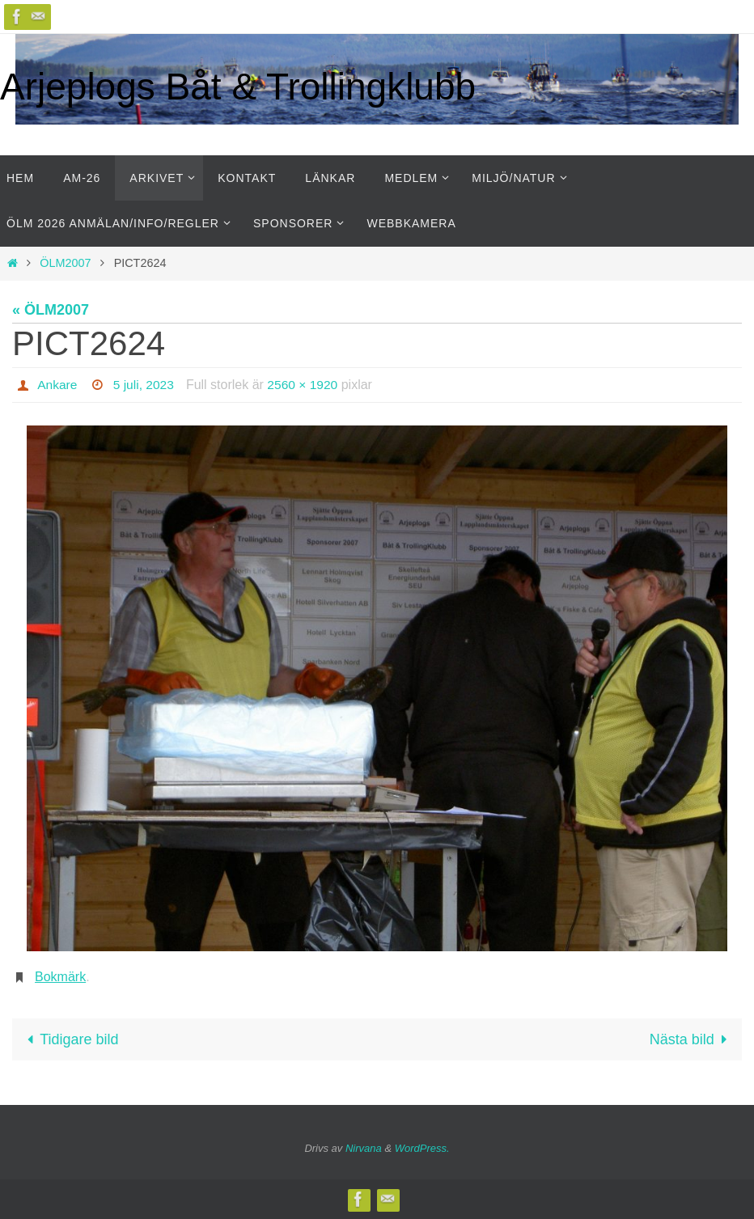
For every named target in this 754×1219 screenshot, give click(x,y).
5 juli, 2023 (145, 385)
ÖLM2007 (65, 262)
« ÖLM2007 (50, 310)
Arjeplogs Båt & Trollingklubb (238, 87)
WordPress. (422, 1148)
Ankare (57, 385)
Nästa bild (692, 1039)
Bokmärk (60, 977)
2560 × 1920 (306, 385)
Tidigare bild (69, 1039)
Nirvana (363, 1148)
